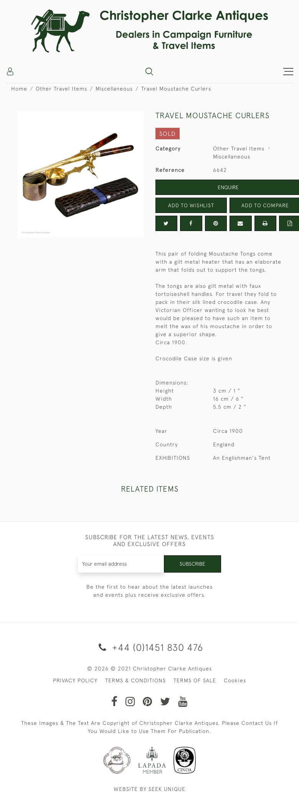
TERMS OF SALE (194, 680)
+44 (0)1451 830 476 (149, 647)
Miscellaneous (114, 89)
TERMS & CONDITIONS (135, 680)
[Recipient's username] (120, 564)
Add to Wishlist (191, 205)
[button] (149, 71)
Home (19, 89)
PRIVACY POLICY (75, 680)
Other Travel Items (61, 89)
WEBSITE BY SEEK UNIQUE (149, 789)
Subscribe (191, 564)
